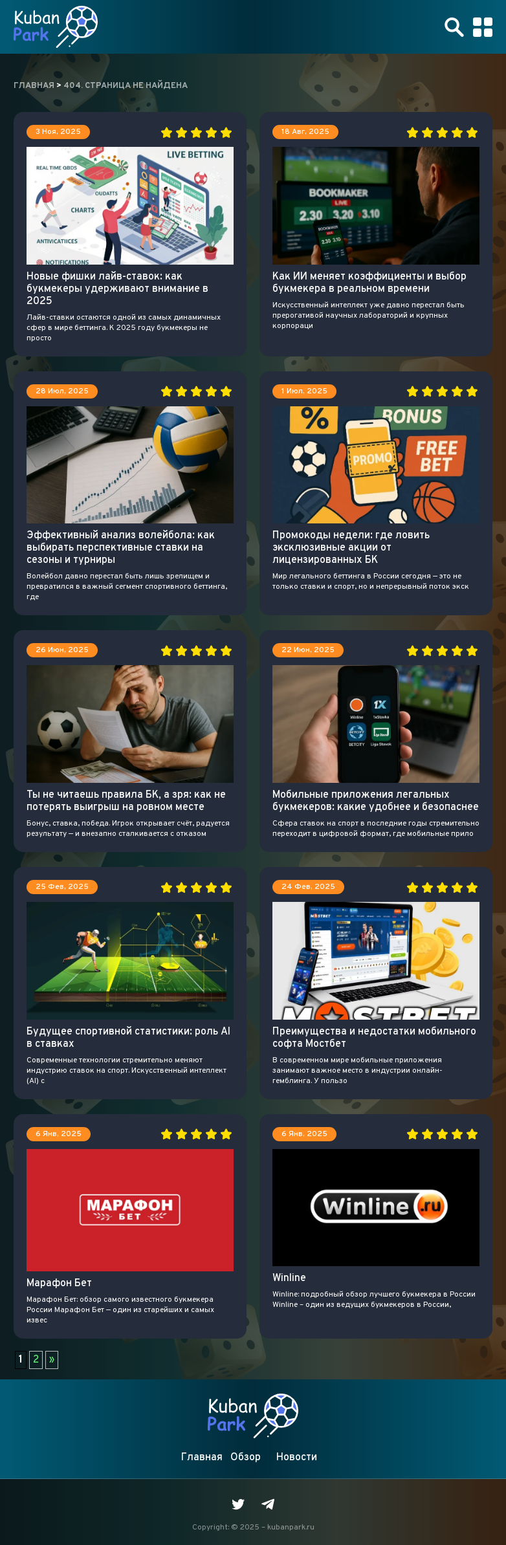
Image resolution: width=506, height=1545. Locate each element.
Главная (202, 1457)
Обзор (245, 1457)
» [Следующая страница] (51, 1359)
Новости (296, 1457)
